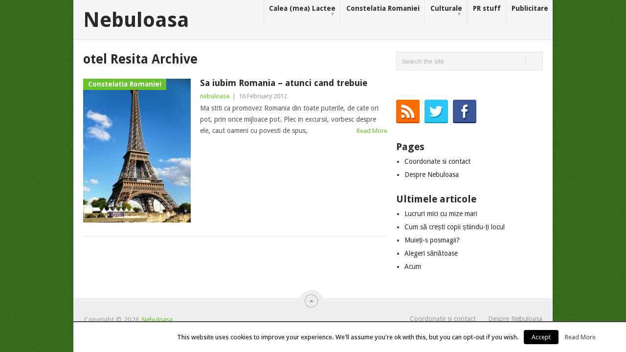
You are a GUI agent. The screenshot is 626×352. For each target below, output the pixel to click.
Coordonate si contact (437, 161)
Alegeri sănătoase (431, 253)
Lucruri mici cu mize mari (440, 214)
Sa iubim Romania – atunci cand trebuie (283, 83)
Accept (541, 337)
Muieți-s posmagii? (432, 240)
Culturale (446, 11)
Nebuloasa (136, 20)
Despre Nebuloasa (431, 174)
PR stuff (487, 8)
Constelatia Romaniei (383, 8)
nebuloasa (214, 96)
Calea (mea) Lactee (302, 11)
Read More (372, 130)
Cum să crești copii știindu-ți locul (454, 227)
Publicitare (530, 8)
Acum (412, 266)
